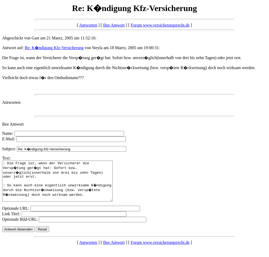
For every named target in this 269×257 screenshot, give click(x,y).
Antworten (88, 25)
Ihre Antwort (114, 25)
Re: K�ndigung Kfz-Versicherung (54, 47)
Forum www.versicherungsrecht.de (160, 25)
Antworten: (11, 102)
